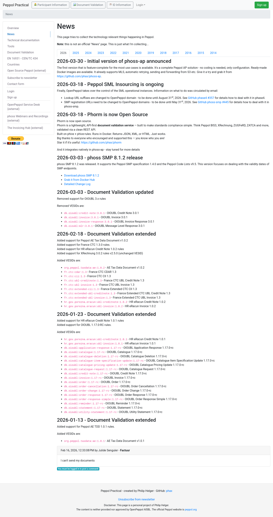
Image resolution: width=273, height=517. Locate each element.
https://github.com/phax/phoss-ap (79, 76)
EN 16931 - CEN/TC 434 (22, 58)
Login (10, 91)
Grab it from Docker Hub (79, 179)
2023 (101, 53)
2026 (63, 53)
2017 (176, 53)
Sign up (261, 5)
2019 (151, 53)
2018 (163, 53)
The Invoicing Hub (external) (25, 128)
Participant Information (50, 5)
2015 (201, 53)
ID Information (120, 5)
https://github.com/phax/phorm (101, 142)
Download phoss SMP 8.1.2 (81, 175)
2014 (213, 53)
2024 (88, 53)
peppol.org (191, 509)
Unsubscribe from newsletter (136, 499)
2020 (138, 53)
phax (169, 491)
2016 (188, 53)
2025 (76, 53)
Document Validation (88, 5)
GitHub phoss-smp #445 (213, 102)
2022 (113, 53)
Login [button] (139, 5)
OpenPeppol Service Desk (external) (23, 107)
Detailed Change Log (77, 184)
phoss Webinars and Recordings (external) (27, 118)
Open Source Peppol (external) (26, 70)
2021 (126, 53)
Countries (13, 64)
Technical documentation (23, 40)
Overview (13, 28)
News (10, 34)
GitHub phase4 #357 (201, 98)
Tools (10, 46)
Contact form (15, 84)
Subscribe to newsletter (22, 78)
